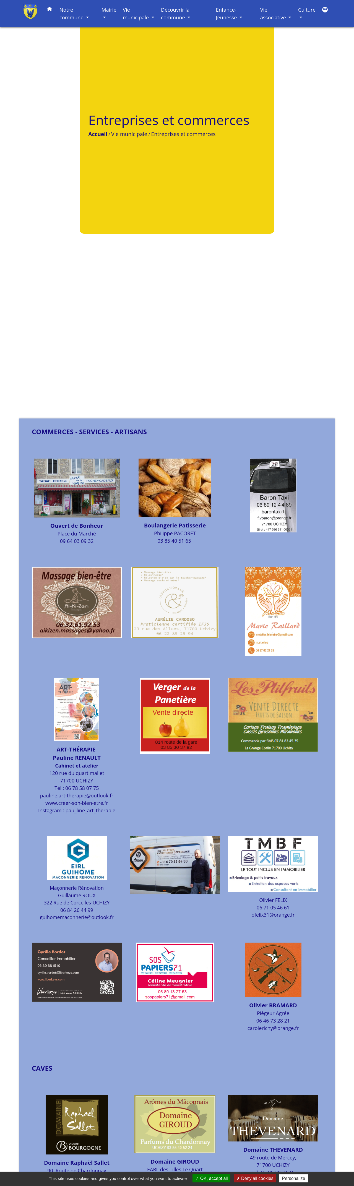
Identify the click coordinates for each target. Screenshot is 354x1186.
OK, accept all (211, 1178)
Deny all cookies (255, 1178)
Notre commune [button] (72, 13)
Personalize (293, 1178)
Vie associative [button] (273, 13)
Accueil (37, 203)
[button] (49, 10)
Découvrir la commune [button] (175, 13)
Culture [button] (307, 9)
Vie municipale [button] (136, 13)
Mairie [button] (108, 9)
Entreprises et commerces (123, 203)
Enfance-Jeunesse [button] (227, 13)
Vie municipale (69, 203)
